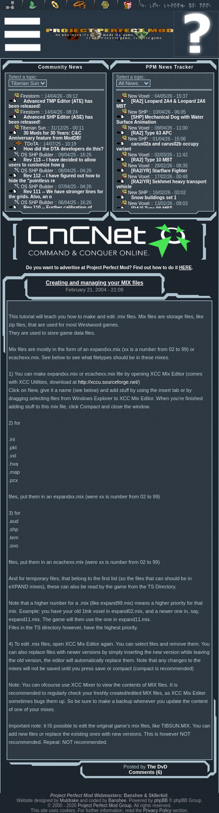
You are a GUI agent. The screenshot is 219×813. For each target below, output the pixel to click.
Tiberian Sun (30, 127)
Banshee (117, 800)
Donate (129, 5)
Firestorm (27, 96)
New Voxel (135, 96)
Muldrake (69, 800)
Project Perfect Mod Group (104, 805)
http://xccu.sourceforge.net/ (108, 382)
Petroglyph (81, 5)
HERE (185, 267)
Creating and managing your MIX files (95, 283)
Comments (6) (145, 772)
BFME (56, 5)
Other (106, 5)
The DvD (157, 766)
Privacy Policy (157, 810)
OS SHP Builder (33, 154)
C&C (34, 5)
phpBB (161, 800)
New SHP (135, 112)
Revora (11, 5)
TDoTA (26, 143)
